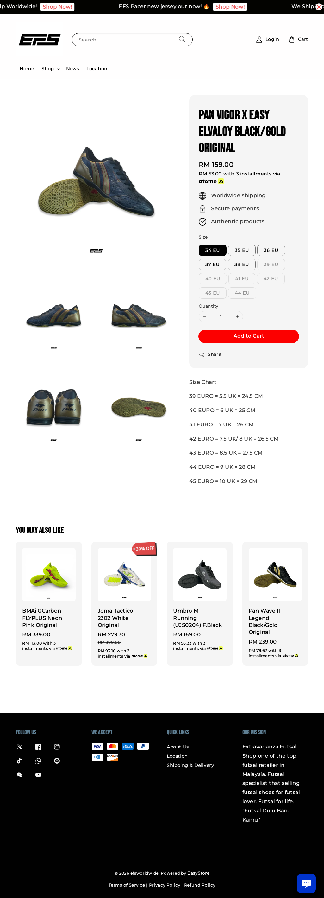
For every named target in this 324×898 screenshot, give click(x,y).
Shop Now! (63, 7)
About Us (178, 747)
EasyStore (198, 873)
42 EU (271, 279)
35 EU (242, 250)
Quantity (208, 306)
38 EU (241, 264)
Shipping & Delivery (190, 765)
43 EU (212, 293)
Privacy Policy (164, 885)
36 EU (271, 250)
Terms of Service (127, 885)
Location (96, 69)
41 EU (242, 279)
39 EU (271, 264)
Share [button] (210, 355)
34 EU (212, 250)
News (72, 69)
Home (27, 69)
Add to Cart (249, 336)
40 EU (212, 279)
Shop (47, 69)
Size (203, 236)
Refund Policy (199, 885)
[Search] (182, 39)
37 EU (212, 264)
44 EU (242, 293)
